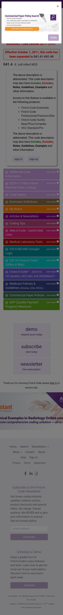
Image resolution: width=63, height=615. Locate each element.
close (53, 37)
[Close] (57, 6)
